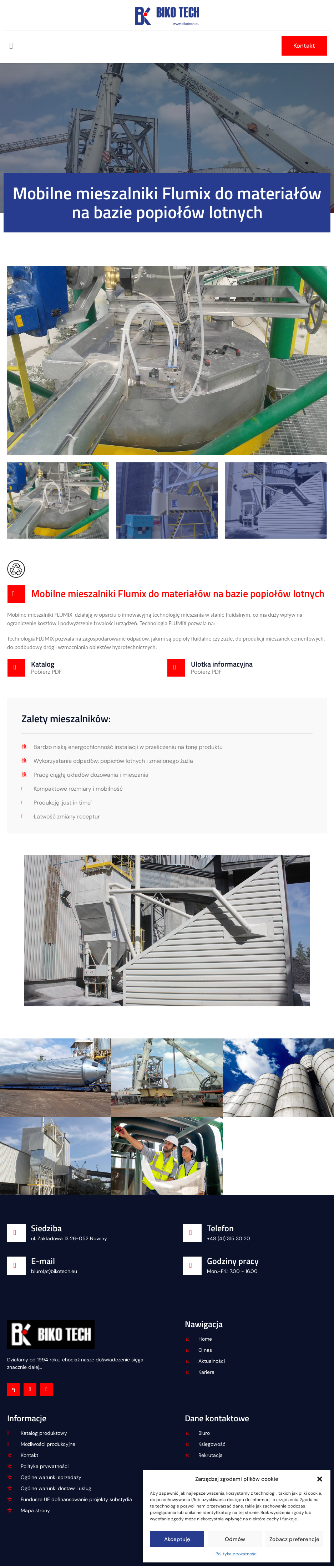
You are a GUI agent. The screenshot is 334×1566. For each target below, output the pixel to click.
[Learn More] (87, 667)
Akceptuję (177, 1539)
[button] (319, 1479)
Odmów (235, 1539)
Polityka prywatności (237, 1554)
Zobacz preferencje (294, 1539)
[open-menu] (11, 45)
